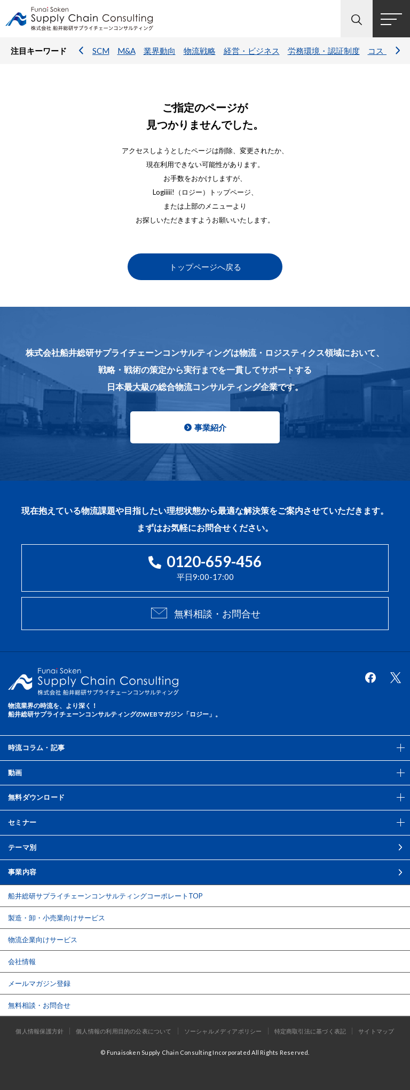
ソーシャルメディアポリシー (223, 1031)
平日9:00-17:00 (205, 567)
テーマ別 (22, 847)
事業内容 (22, 872)
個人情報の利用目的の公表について (124, 1031)
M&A (126, 50)
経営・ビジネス (252, 50)
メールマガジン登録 (39, 983)
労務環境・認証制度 (324, 50)
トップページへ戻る (205, 267)
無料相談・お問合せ (217, 613)
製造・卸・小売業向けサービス (56, 917)
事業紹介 (210, 427)
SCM (100, 50)
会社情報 (22, 961)
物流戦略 (200, 50)
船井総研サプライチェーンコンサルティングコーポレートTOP (105, 896)
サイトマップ (376, 1031)
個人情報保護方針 (39, 1031)
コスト (380, 50)
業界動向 (160, 50)
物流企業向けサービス (42, 939)
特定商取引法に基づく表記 (310, 1031)
